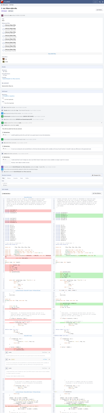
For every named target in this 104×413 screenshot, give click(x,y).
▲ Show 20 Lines (19, 290)
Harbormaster (7, 116)
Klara (5, 75)
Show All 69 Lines (28, 392)
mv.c (6, 185)
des (11, 15)
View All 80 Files (52, 54)
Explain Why (42, 167)
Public (11, 11)
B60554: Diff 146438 (28, 116)
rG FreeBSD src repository (8, 96)
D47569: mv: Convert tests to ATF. (24, 119)
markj (6, 61)
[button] (102, 2)
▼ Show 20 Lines (36, 290)
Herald (5, 110)
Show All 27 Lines (28, 335)
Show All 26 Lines (28, 197)
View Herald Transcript (24, 110)
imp (6, 59)
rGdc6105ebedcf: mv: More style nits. (11, 78)
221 (4, 134)
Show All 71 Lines (28, 290)
